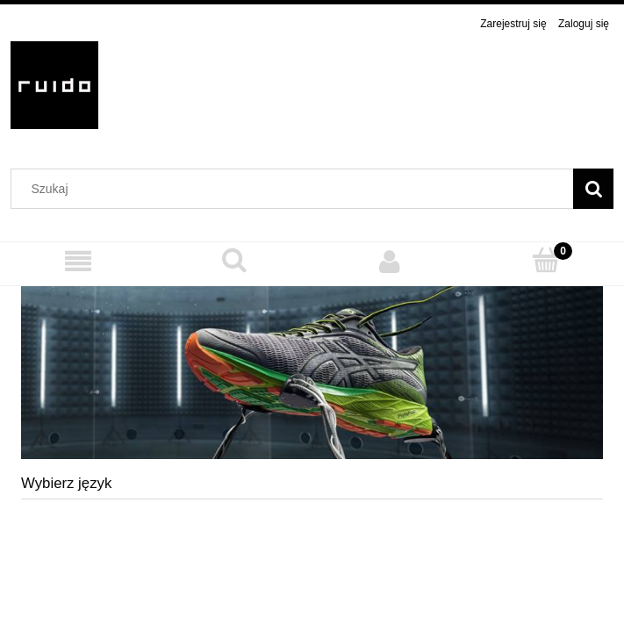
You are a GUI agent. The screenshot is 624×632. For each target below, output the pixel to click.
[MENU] (78, 261)
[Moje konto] (390, 261)
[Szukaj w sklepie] (296, 188)
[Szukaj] (593, 189)
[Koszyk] (545, 260)
